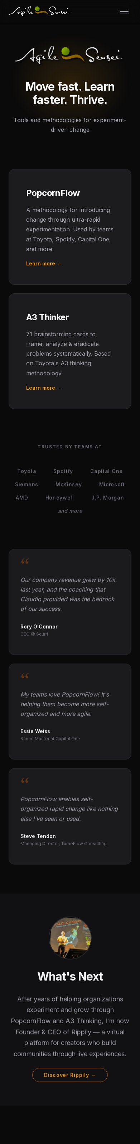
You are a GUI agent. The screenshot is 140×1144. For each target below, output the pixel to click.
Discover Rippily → (70, 1075)
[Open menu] (124, 11)
